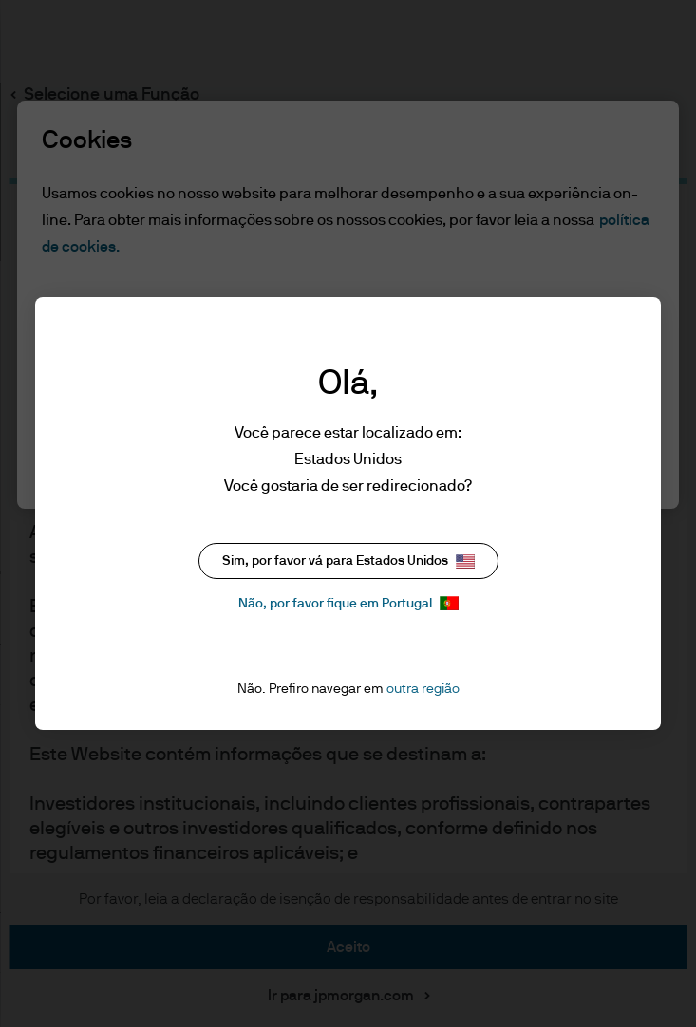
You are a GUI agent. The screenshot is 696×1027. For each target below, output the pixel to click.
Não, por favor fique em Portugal (348, 603)
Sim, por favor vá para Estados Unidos (348, 561)
